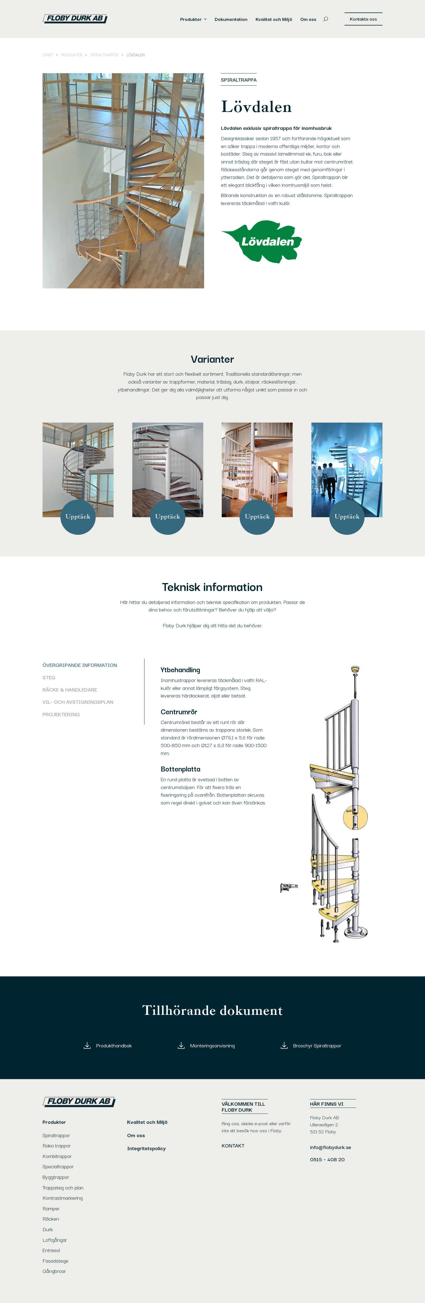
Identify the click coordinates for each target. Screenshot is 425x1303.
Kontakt (233, 1145)
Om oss (308, 18)
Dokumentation (231, 18)
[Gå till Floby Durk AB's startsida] (79, 19)
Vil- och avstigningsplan (78, 701)
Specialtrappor (58, 1166)
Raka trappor (57, 1145)
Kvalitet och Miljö (274, 18)
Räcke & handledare (70, 689)
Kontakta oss (363, 18)
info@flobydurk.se (330, 1147)
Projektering (61, 714)
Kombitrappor (57, 1156)
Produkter (191, 18)
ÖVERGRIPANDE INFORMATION (80, 665)
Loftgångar (55, 1240)
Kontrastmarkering (63, 1197)
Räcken (51, 1218)
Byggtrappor (56, 1177)
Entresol (51, 1250)
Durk (48, 1229)
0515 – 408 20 (327, 1159)
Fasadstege (55, 1260)
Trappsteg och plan (63, 1187)
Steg (49, 677)
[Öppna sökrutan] (325, 19)
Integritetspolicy (146, 1148)
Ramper (51, 1208)
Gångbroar (54, 1271)
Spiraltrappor (56, 1135)
